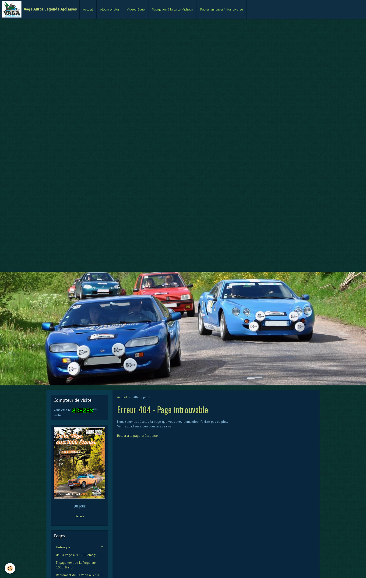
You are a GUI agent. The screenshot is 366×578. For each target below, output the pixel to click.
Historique (63, 547)
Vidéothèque (136, 9)
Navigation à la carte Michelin (172, 9)
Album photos (110, 9)
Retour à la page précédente (137, 436)
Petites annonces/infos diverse (221, 9)
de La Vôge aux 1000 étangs (76, 555)
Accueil (88, 9)
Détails (79, 516)
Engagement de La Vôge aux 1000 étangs (76, 564)
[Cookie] (10, 568)
